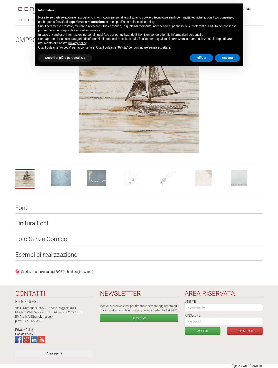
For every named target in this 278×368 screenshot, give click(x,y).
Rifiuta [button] (201, 57)
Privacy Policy (24, 329)
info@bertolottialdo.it (39, 316)
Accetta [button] (227, 57)
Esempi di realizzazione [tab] (46, 255)
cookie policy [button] (145, 22)
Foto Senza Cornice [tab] (41, 239)
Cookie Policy (24, 334)
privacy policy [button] (77, 43)
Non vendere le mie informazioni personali (172, 34)
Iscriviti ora (139, 318)
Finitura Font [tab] (32, 223)
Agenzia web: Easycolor (247, 366)
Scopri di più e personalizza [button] (65, 57)
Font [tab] (21, 208)
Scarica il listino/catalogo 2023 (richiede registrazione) (57, 271)
